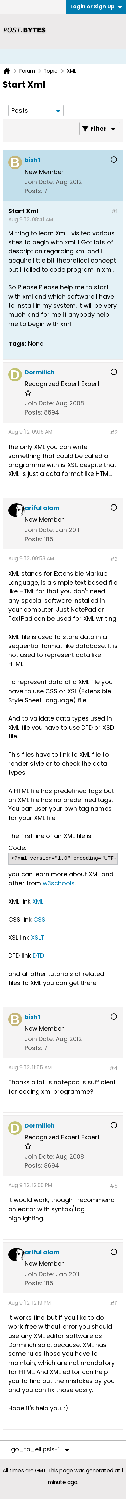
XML (37, 901)
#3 (114, 559)
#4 (113, 1068)
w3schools (59, 883)
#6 (114, 1303)
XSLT (37, 937)
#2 (114, 432)
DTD (38, 955)
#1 (114, 211)
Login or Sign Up (96, 6)
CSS (39, 919)
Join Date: (39, 182)
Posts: (33, 191)
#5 (114, 1185)
